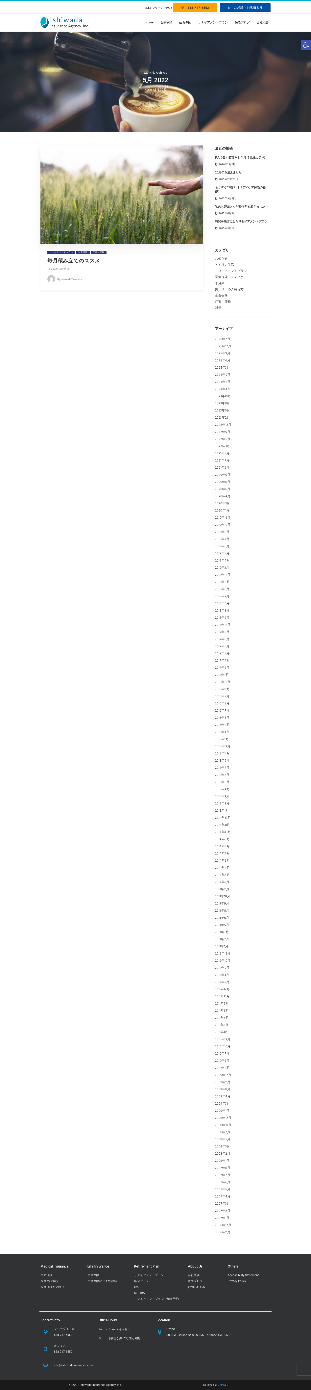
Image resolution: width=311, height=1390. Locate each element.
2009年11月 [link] (222, 1082)
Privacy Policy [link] (237, 1281)
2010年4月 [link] (222, 1068)
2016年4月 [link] (222, 725)
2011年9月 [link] (222, 1003)
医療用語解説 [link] (49, 1281)
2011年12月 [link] (222, 989)
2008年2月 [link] (222, 1153)
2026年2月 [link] (222, 339)
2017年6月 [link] (222, 646)
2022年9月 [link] (222, 432)
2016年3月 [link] (222, 732)
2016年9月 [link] (222, 696)
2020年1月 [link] (222, 510)
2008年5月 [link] (222, 1139)
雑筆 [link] (218, 308)
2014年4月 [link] (222, 875)
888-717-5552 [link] (195, 8)
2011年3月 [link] (221, 1025)
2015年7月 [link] (222, 768)
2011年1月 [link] (221, 1032)
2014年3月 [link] (222, 882)
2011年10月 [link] (222, 996)
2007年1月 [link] (222, 1218)
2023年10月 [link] (223, 396)
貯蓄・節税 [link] (223, 301)
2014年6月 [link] (222, 860)
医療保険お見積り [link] (52, 1287)
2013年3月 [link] (222, 932)
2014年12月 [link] (223, 818)
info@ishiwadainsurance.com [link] (73, 1365)
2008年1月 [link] (222, 1161)
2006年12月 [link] (223, 1225)
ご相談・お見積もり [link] (245, 8)
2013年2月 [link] (222, 939)
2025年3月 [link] (222, 367)
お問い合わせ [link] (197, 1287)
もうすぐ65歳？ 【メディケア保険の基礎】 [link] (240, 190)
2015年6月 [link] (222, 775)
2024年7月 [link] (222, 382)
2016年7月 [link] (222, 710)
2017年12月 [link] (222, 625)
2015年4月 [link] (222, 789)
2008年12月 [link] (223, 1118)
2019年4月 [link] (222, 560)
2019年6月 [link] (222, 546)
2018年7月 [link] (222, 596)
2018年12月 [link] (222, 575)
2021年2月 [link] (222, 467)
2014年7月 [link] (222, 853)
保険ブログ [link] (242, 22)
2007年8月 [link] (222, 1168)
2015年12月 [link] (222, 746)
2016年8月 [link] (222, 703)
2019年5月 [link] (222, 553)
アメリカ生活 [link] (224, 265)
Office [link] (170, 1329)
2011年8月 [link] (222, 1010)
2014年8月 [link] (222, 846)
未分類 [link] (220, 283)
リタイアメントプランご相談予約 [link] (156, 1299)
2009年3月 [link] (222, 1103)
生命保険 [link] (185, 22)
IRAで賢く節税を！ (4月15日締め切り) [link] (240, 157)
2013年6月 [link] (222, 918)
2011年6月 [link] (222, 1018)
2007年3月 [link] (222, 1203)
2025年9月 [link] (222, 353)
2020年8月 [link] (222, 482)
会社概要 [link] (263, 22)
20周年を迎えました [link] (228, 172)
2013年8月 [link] (222, 910)
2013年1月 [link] (221, 946)
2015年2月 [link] (222, 803)
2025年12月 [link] (223, 346)
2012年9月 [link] (222, 968)
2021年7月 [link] (222, 460)
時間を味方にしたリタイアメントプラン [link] (241, 221)
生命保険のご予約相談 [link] (102, 1281)
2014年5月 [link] (222, 868)
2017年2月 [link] (222, 667)
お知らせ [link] (221, 258)
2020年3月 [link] (222, 503)
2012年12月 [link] (222, 953)
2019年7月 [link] (222, 539)
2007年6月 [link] (222, 1182)
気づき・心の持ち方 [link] (229, 289)
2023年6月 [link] (222, 410)
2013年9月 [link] (222, 903)
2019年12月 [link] (222, 517)
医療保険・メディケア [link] (231, 277)
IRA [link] (136, 1287)
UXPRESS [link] (223, 1385)
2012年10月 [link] (222, 960)
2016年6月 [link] (222, 718)
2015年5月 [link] (222, 782)
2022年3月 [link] (222, 446)
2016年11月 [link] (222, 689)
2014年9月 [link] (222, 839)
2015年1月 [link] (222, 810)
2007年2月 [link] (222, 1211)
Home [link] (150, 22)
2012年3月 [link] (222, 975)
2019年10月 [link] (222, 525)
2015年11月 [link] (222, 753)
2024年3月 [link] (222, 389)
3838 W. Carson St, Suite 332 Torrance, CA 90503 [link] (198, 1335)
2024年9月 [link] (222, 375)
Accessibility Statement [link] (243, 1275)
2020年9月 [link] (222, 475)
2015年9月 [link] (222, 760)
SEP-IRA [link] (139, 1293)
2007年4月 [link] (222, 1196)
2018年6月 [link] (222, 603)
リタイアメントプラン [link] (213, 22)
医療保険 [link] (166, 22)
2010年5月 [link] (222, 1060)
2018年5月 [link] (222, 610)
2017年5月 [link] (222, 653)
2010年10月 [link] (222, 1046)
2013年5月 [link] (222, 925)
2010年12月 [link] (222, 1039)
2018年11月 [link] (222, 582)
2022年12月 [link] (223, 425)
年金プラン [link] (141, 1281)
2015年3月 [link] (222, 796)
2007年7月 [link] (222, 1175)
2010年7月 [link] (222, 1053)
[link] (306, 45)
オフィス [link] (60, 1346)
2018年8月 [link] (222, 589)
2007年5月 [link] (222, 1189)
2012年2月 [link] (222, 982)
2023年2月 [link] (222, 417)
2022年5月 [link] (222, 439)
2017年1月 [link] (222, 675)
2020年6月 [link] (222, 489)
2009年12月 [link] (223, 1075)
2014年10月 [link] (223, 832)
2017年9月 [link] (222, 632)
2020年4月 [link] (222, 496)
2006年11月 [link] (222, 1232)
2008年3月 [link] (222, 1146)
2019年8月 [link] (222, 532)
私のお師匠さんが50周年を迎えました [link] (240, 206)
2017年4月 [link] (222, 660)
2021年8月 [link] (222, 453)
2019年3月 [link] (222, 567)
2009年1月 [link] (222, 1111)
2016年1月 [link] (222, 739)
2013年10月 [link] (222, 896)
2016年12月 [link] (222, 682)
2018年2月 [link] (222, 617)
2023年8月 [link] (222, 403)
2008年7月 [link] (222, 1132)
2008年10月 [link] (223, 1125)
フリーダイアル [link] (64, 1329)
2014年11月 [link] (222, 825)
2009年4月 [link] (222, 1096)
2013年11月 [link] (222, 889)
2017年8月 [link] (222, 639)
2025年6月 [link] (222, 360)
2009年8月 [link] (222, 1089)
